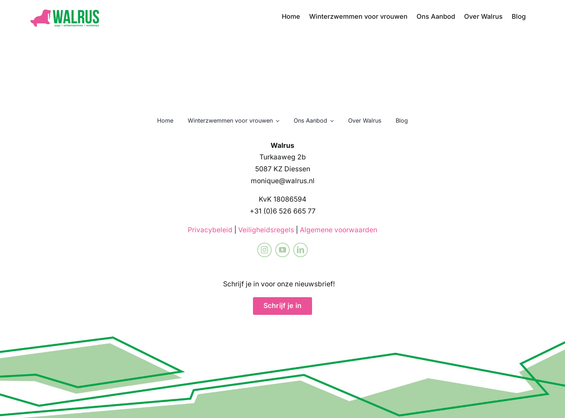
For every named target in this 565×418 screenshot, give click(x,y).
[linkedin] (300, 250)
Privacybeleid (210, 230)
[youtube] (282, 250)
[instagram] (264, 250)
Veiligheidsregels (266, 230)
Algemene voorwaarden (338, 230)
